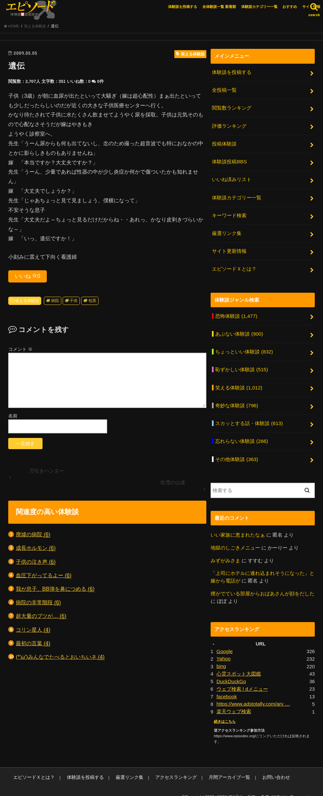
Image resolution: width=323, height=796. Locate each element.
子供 (73, 302)
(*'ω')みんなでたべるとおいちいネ (60, 658)
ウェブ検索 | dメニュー (242, 678)
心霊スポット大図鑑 (239, 664)
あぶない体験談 (239, 329)
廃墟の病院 (33, 536)
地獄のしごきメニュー (235, 539)
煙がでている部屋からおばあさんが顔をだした (262, 584)
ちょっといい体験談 (244, 346)
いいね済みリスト (231, 178)
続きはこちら (225, 711)
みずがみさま (225, 552)
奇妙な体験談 (236, 399)
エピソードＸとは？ (234, 265)
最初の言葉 (33, 645)
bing (221, 656)
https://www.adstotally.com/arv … (252, 693)
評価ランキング (229, 125)
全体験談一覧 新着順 (219, 7)
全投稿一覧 (224, 91)
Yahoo (223, 649)
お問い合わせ (257, 766)
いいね (27, 277)
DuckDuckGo (231, 671)
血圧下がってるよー (44, 577)
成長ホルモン (36, 550)
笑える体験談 (27, 302)
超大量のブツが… (41, 617)
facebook (226, 686)
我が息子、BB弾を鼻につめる (55, 590)
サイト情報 (311, 7)
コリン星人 (33, 631)
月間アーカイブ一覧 (214, 766)
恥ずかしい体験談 (241, 364)
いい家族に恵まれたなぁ (238, 527)
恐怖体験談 (236, 312)
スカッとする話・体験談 (248, 416)
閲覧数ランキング (231, 108)
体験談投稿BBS (229, 160)
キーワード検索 (229, 213)
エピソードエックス (250, 785)
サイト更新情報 (229, 248)
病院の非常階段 (38, 604)
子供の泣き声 (36, 563)
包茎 (92, 302)
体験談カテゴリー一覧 (259, 7)
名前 (12, 417)
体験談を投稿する (182, 7)
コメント (20, 350)
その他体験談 (236, 451)
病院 (55, 302)
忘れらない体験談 (241, 434)
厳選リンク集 (227, 230)
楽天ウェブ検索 (234, 701)
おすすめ (289, 7)
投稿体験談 (224, 143)
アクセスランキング (164, 766)
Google (224, 642)
